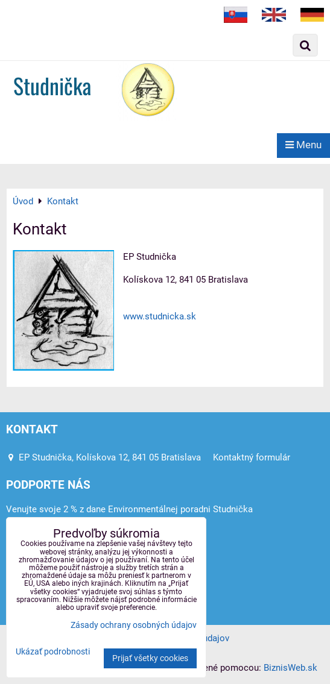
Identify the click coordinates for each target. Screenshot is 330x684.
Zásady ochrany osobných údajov (134, 625)
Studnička (52, 85)
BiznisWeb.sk (290, 667)
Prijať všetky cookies (150, 658)
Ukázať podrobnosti (53, 652)
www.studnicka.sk (159, 316)
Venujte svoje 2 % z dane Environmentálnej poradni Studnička (129, 509)
